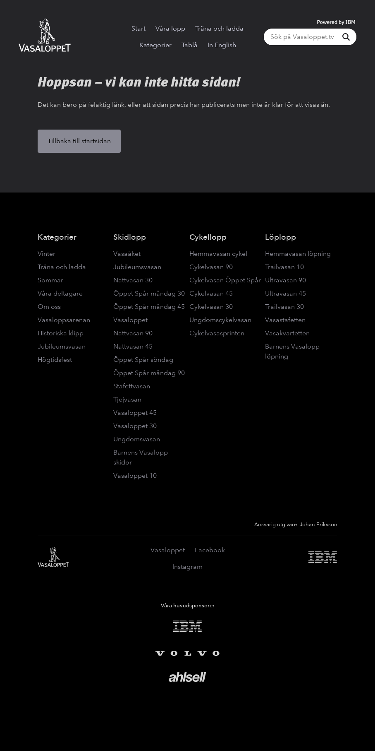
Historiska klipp (61, 333)
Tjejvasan (127, 399)
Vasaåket (127, 254)
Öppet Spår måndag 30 (149, 293)
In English (222, 45)
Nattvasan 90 (133, 333)
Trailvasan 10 (284, 267)
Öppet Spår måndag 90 (149, 373)
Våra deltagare (60, 293)
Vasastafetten (285, 320)
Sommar (50, 280)
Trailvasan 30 (284, 307)
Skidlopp (129, 237)
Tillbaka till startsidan (79, 141)
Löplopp (280, 237)
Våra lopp (170, 28)
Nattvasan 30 (133, 280)
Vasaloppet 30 (135, 426)
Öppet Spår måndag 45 (149, 307)
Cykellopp (208, 237)
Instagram (187, 566)
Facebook (210, 550)
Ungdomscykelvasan (220, 320)
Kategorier (155, 45)
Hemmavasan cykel (218, 254)
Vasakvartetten (287, 333)
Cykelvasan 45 (211, 293)
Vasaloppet (130, 320)
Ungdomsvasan (136, 439)
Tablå (190, 45)
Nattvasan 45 (133, 346)
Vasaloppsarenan (64, 320)
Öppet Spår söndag (143, 359)
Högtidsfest (55, 359)
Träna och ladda (219, 28)
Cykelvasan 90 (211, 267)
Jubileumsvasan (62, 346)
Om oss (49, 307)
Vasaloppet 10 (135, 475)
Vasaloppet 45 (135, 412)
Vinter (46, 254)
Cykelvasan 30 (211, 307)
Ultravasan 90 (285, 280)
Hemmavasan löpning (298, 254)
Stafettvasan (131, 386)
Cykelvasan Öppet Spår (225, 280)
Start (138, 28)
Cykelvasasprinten (216, 333)
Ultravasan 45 (285, 293)
